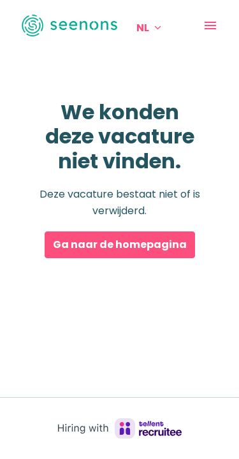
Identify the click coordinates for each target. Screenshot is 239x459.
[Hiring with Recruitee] (120, 428)
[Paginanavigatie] (210, 25)
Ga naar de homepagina (120, 244)
